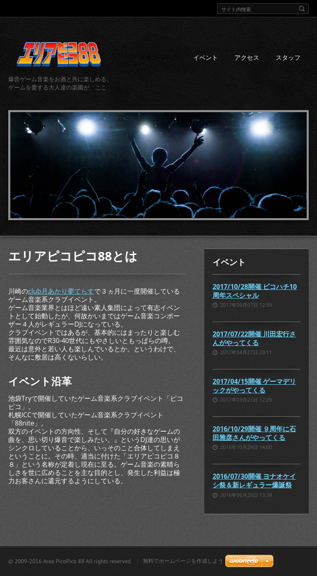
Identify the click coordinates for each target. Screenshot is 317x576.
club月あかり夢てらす (61, 291)
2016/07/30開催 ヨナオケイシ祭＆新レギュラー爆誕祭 (254, 480)
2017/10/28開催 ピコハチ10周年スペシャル (255, 291)
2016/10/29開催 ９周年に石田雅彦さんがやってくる (254, 433)
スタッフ (288, 57)
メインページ (158, 57)
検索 (301, 8)
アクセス (246, 57)
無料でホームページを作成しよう (183, 561)
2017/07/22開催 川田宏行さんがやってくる (254, 338)
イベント (205, 57)
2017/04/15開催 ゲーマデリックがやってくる (254, 386)
